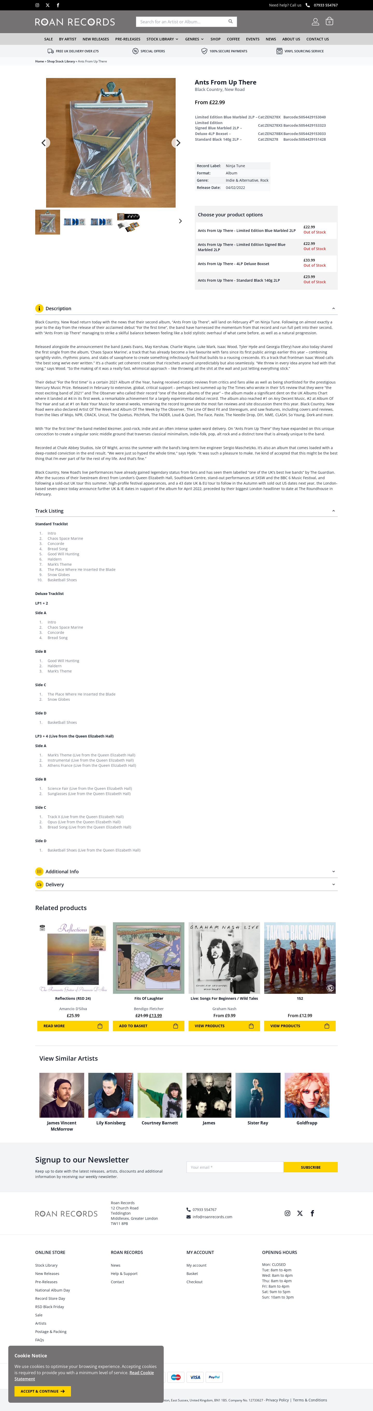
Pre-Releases (127, 39)
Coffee (233, 39)
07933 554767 (326, 5)
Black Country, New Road (220, 89)
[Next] (177, 142)
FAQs (39, 1339)
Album (231, 173)
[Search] (230, 22)
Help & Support (124, 1273)
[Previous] (44, 142)
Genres (192, 39)
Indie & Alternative (242, 180)
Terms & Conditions (310, 1400)
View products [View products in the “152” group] (299, 1026)
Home (39, 61)
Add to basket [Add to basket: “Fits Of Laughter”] (148, 1026)
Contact (117, 1281)
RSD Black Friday (49, 1306)
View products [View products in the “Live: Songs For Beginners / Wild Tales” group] (224, 1026)
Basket (192, 1273)
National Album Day (52, 1290)
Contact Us (317, 39)
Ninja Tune (235, 165)
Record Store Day (50, 1298)
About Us (291, 39)
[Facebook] (58, 5)
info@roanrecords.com (212, 1216)
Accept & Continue (43, 1391)
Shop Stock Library (61, 61)
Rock (264, 180)
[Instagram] (37, 5)
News (271, 39)
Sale (48, 39)
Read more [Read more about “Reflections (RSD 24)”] (73, 1026)
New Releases (96, 39)
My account (196, 1265)
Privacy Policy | (279, 1400)
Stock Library (160, 39)
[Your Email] (235, 1167)
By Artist (67, 39)
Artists (40, 1323)
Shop (216, 39)
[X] (48, 5)
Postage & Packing (51, 1331)
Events (253, 39)
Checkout (195, 1281)
